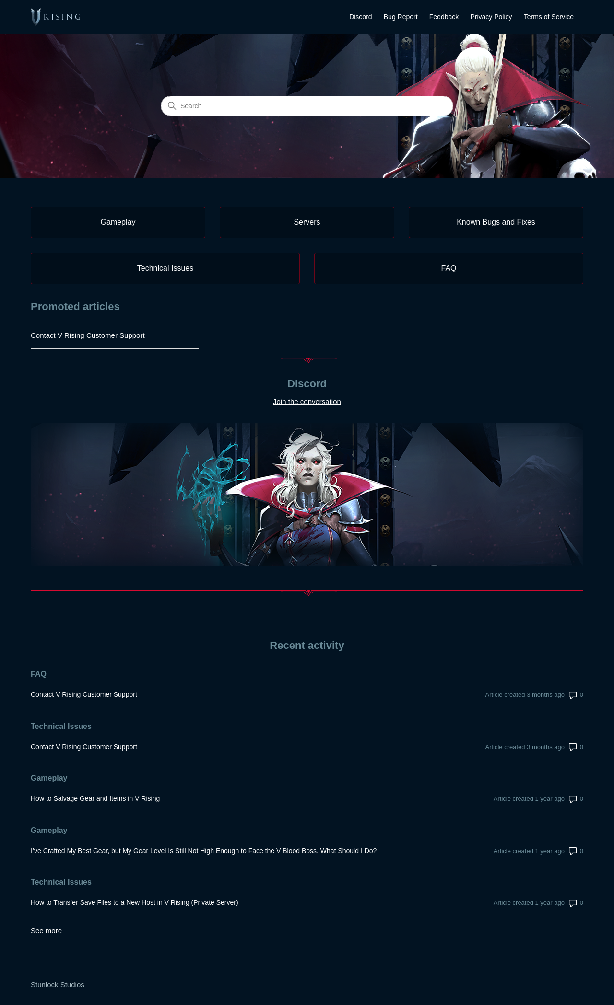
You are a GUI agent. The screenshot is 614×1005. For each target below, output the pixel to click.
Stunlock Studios (57, 985)
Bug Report (401, 17)
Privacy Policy (491, 17)
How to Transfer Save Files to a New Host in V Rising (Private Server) (134, 902)
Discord (360, 17)
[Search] (307, 106)
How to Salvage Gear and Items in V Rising (95, 798)
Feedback (444, 17)
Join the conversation (307, 401)
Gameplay (49, 778)
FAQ (39, 674)
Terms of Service (549, 17)
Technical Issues (61, 726)
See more (46, 930)
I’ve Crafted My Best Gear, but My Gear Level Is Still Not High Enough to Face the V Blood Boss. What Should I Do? (204, 851)
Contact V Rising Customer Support (88, 335)
